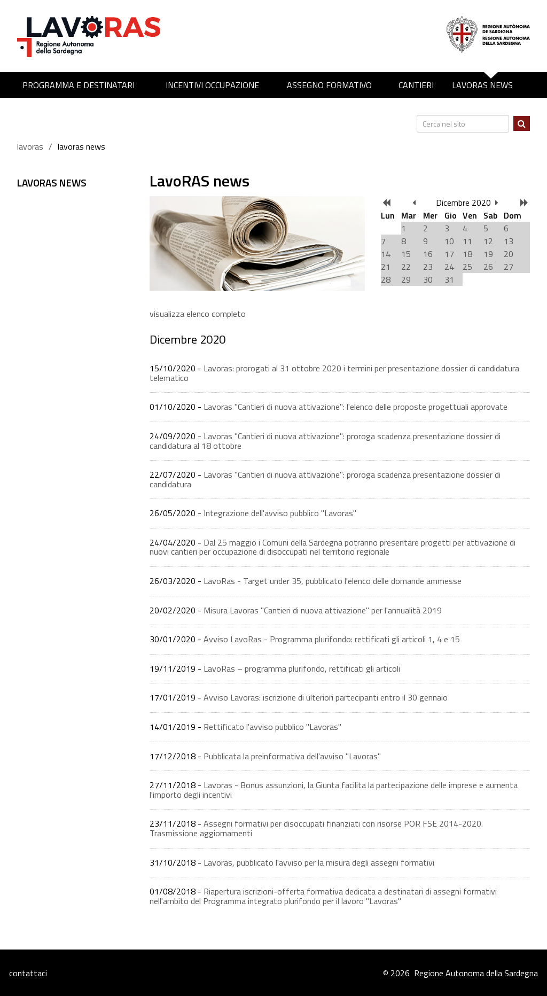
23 (428, 266)
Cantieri (416, 85)
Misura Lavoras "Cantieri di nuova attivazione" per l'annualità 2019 (323, 610)
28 (385, 279)
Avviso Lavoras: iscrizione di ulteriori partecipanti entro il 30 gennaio (326, 697)
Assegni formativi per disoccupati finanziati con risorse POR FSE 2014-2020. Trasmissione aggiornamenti (316, 828)
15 (406, 253)
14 (385, 253)
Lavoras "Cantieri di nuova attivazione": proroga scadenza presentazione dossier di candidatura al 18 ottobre (325, 441)
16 (428, 253)
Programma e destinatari (78, 85)
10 (449, 241)
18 (467, 253)
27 (508, 266)
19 (488, 253)
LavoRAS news (482, 85)
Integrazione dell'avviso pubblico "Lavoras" (280, 513)
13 (508, 241)
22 (406, 266)
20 (508, 253)
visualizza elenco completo (198, 313)
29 (406, 279)
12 (488, 241)
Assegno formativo (329, 85)
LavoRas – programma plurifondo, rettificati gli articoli (302, 668)
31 (449, 279)
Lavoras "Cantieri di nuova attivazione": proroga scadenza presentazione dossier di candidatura (325, 479)
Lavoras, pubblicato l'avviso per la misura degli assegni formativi (319, 862)
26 (488, 266)
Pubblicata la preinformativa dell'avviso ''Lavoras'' (292, 756)
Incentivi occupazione (212, 85)
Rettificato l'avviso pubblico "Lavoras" (272, 726)
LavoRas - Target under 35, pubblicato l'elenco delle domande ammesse (333, 580)
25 (467, 266)
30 (428, 279)
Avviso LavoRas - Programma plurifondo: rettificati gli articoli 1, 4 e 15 (332, 639)
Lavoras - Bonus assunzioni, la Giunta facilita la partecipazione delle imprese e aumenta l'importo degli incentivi (334, 790)
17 (449, 253)
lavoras (30, 146)
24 (449, 266)
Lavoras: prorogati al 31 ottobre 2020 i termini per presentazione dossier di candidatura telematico (334, 373)
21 (385, 266)
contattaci (28, 973)
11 (467, 241)
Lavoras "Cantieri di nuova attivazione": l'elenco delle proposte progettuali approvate (355, 406)
